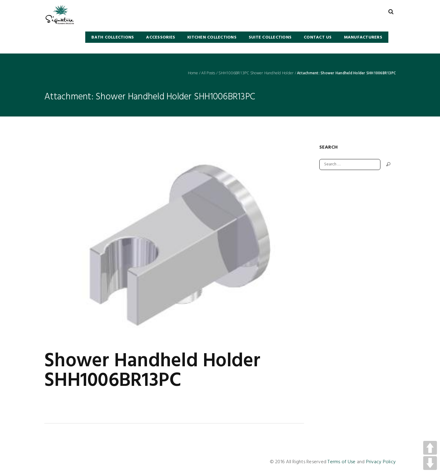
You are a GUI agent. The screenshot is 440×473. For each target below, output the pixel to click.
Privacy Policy (381, 462)
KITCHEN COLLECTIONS (212, 37)
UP (430, 448)
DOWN (430, 463)
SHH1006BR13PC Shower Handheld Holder (256, 73)
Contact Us (318, 37)
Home (193, 73)
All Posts (208, 73)
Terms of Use (341, 462)
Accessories (160, 37)
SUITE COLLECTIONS (270, 37)
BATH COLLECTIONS (112, 37)
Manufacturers (363, 37)
